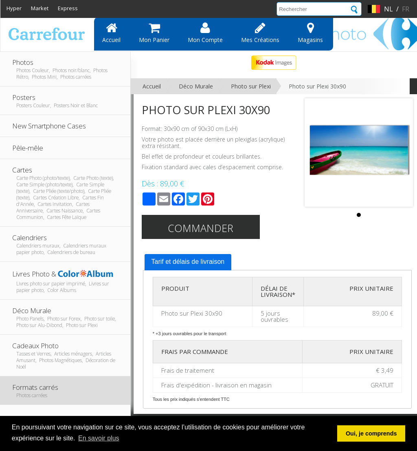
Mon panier (154, 33)
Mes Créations (260, 33)
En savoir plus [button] (98, 438)
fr (405, 8)
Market (39, 8)
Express (68, 8)
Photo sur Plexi (251, 86)
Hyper (14, 8)
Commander (200, 228)
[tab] (188, 262)
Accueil (111, 33)
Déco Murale (196, 86)
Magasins (310, 33)
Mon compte (205, 33)
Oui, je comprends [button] (371, 433)
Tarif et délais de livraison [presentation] (188, 261)
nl (388, 8)
